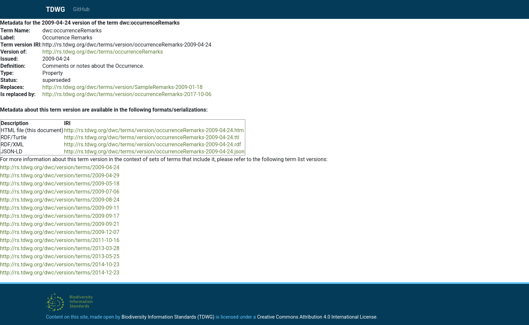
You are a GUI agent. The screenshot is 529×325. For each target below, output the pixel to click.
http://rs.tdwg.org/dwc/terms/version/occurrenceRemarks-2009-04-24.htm (154, 130)
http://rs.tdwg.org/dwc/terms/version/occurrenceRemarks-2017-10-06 (127, 94)
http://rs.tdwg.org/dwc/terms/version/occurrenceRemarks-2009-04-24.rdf (152, 144)
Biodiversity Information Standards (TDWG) (167, 317)
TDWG (55, 9)
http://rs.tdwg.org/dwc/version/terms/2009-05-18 (59, 183)
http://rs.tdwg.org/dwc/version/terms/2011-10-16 (59, 240)
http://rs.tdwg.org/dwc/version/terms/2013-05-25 (59, 256)
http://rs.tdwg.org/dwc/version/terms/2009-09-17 (59, 216)
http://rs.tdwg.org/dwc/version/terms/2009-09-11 (59, 208)
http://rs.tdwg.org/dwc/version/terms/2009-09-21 (59, 224)
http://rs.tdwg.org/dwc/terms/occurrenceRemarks (103, 52)
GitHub (81, 9)
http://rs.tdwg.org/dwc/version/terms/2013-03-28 (59, 248)
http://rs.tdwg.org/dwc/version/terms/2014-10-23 (59, 264)
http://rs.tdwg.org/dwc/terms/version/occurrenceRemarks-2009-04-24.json (154, 151)
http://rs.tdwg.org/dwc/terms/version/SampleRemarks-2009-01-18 (123, 87)
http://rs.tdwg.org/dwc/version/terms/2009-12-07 (59, 232)
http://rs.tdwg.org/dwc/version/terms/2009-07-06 (59, 191)
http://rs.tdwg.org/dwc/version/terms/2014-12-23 (59, 272)
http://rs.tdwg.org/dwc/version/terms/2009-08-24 (59, 200)
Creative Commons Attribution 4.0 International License (317, 317)
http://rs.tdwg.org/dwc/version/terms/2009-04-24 (59, 167)
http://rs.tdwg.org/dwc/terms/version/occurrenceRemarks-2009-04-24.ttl (152, 137)
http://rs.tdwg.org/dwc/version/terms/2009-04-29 (59, 175)
